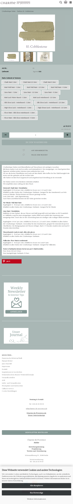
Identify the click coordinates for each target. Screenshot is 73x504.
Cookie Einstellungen (9, 391)
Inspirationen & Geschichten (12, 372)
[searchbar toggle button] (60, 2)
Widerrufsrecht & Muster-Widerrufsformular (18, 375)
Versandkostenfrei (8, 377)
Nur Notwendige (36, 493)
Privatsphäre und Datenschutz (12, 386)
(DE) (40, 71)
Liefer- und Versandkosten (11, 383)
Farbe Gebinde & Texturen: (11, 78)
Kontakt (4, 369)
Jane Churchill (7, 364)
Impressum (6, 366)
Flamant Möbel (7, 361)
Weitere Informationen (36, 499)
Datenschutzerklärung (15, 481)
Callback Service (8, 388)
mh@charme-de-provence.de (36, 408)
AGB (3, 380)
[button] (5, 135)
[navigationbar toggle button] (70, 2)
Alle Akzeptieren (36, 486)
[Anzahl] (36, 135)
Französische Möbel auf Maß (12, 358)
